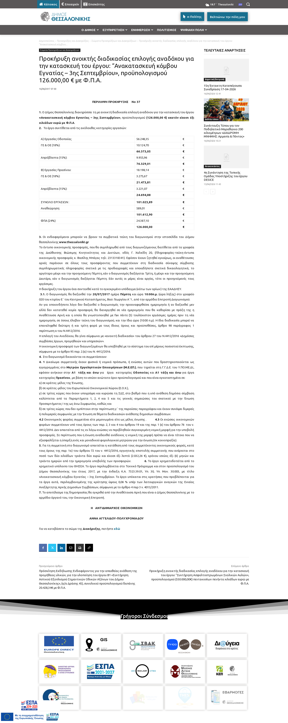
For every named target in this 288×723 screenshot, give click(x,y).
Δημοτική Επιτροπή (214, 79)
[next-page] (212, 191)
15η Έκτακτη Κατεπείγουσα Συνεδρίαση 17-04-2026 (223, 87)
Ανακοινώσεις (212, 166)
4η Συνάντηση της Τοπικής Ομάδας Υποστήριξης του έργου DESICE (225, 176)
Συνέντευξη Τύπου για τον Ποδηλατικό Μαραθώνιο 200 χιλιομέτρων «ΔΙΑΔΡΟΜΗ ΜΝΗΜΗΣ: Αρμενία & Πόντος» (224, 131)
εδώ (117, 528)
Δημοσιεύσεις (46, 41)
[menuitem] (240, 5)
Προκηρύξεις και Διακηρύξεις (73, 41)
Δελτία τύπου (211, 119)
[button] (248, 4)
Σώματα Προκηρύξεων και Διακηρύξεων (113, 41)
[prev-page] (206, 191)
